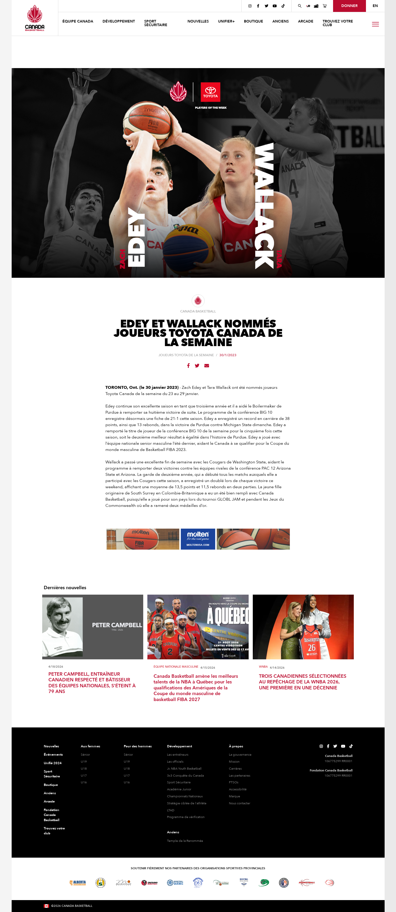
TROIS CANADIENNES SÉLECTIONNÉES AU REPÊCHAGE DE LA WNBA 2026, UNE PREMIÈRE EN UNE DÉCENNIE (302, 682)
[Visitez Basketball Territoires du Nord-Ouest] (198, 883)
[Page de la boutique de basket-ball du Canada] (325, 6)
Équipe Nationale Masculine (176, 667)
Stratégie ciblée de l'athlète (186, 803)
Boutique (51, 785)
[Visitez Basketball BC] (52, 882)
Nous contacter (239, 803)
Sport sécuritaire (155, 23)
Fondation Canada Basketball (51, 815)
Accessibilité (238, 789)
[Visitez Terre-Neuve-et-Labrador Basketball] (284, 883)
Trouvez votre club (338, 23)
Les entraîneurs (177, 755)
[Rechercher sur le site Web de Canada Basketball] (300, 6)
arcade (305, 21)
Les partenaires (239, 776)
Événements (53, 754)
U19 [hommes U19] (127, 762)
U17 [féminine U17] (84, 776)
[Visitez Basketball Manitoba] (123, 883)
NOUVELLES (198, 21)
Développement (179, 746)
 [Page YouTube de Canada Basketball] (275, 6)
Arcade (49, 801)
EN (375, 5)
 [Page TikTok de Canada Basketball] (283, 6)
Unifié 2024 (53, 763)
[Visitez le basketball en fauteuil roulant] (330, 883)
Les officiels (175, 762)
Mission (234, 762)
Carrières (235, 769)
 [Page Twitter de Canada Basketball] (266, 6)
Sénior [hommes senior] (128, 755)
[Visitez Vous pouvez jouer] (348, 882)
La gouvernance (240, 755)
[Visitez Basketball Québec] (175, 883)
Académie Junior (179, 789)
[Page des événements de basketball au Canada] (316, 6)
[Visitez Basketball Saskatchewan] (100, 882)
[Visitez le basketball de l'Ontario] (149, 883)
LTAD (170, 810)
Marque (234, 796)
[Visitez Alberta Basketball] (77, 883)
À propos (236, 746)
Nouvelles (51, 746)
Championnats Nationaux (185, 796)
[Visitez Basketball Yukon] (307, 882)
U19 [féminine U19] (84, 762)
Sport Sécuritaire (52, 774)
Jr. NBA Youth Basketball (184, 769)
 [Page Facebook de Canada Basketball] (258, 6)
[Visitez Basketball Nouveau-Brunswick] (221, 883)
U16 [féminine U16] (84, 782)
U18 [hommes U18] (127, 769)
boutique (253, 21)
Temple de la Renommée (185, 841)
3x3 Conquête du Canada (185, 776)
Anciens (50, 793)
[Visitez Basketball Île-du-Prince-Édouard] (264, 882)
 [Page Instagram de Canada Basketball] (249, 6)
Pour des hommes (138, 746)
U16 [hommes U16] (127, 782)
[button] (78, 22)
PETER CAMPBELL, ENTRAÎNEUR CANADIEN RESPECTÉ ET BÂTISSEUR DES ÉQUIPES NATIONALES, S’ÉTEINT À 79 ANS (92, 683)
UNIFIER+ (226, 21)
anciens (280, 21)
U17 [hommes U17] (127, 776)
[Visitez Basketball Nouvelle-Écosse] (244, 883)
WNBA (263, 667)
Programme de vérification (186, 817)
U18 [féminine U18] (84, 769)
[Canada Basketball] (35, 18)
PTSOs (233, 782)
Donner (349, 5)
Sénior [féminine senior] (85, 755)
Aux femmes (90, 746)
